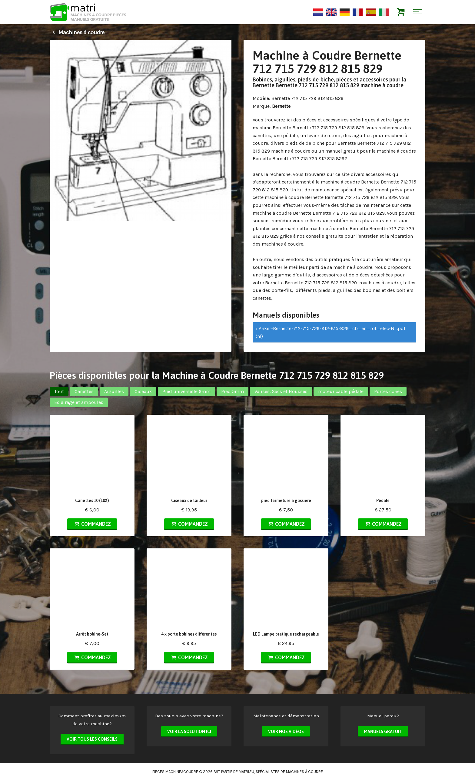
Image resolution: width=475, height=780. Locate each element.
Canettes (84, 391)
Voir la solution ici (189, 731)
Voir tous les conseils (92, 739)
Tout (59, 391)
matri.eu (246, 771)
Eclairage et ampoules (78, 402)
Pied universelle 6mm (186, 391)
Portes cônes (388, 391)
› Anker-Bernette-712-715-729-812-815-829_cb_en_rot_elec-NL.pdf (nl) (330, 332)
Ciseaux (143, 391)
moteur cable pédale (341, 391)
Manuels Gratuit (383, 731)
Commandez (92, 524)
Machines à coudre (77, 32)
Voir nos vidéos (286, 731)
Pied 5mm (232, 391)
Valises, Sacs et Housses (280, 391)
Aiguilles (114, 391)
